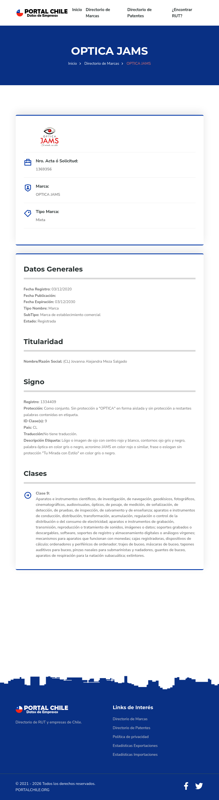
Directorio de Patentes (139, 13)
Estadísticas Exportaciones (135, 745)
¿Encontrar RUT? (182, 13)
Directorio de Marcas (98, 13)
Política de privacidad (131, 736)
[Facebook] (186, 786)
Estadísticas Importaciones (135, 754)
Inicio (77, 9)
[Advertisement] (109, 632)
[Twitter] (199, 786)
